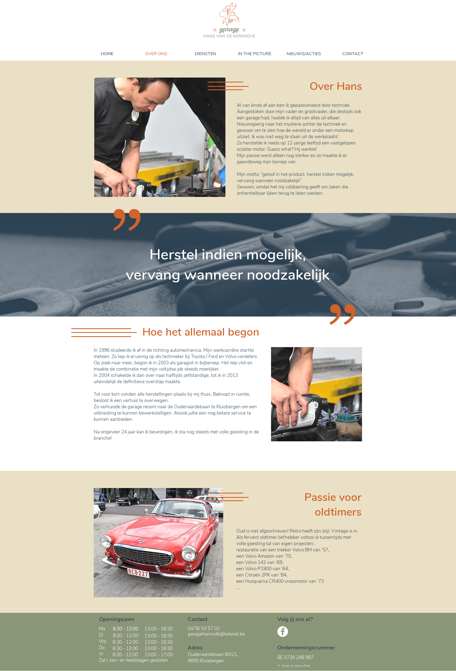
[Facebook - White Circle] (282, 631)
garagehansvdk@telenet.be (216, 634)
